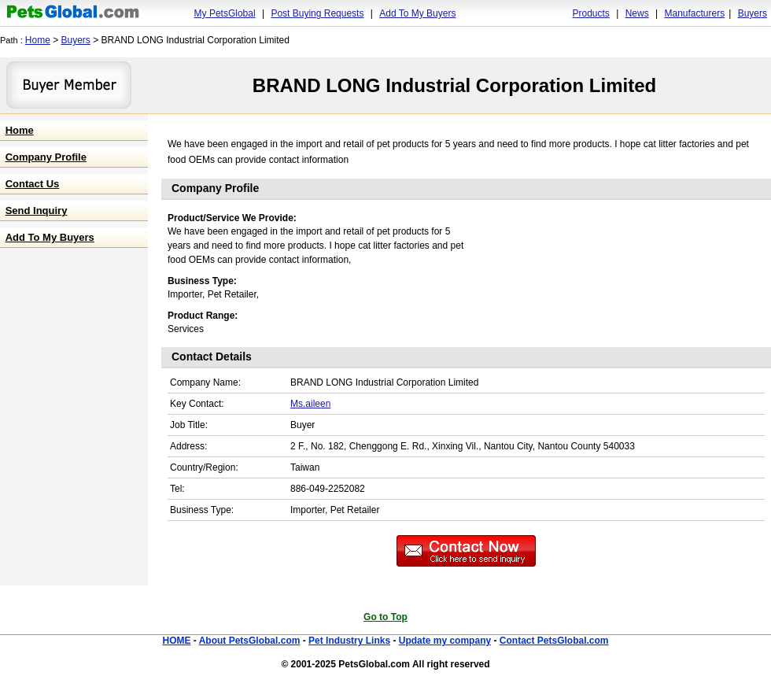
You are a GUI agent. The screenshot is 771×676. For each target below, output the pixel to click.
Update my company (445, 640)
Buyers (752, 13)
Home (37, 40)
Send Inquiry (37, 210)
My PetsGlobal (225, 13)
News (637, 13)
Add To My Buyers (417, 13)
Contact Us (33, 184)
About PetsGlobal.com (250, 640)
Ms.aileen (310, 403)
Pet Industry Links (349, 640)
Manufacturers (694, 13)
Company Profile (46, 157)
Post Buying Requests (317, 13)
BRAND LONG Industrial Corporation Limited (454, 85)
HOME (176, 640)
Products (591, 13)
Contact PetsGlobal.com (554, 640)
